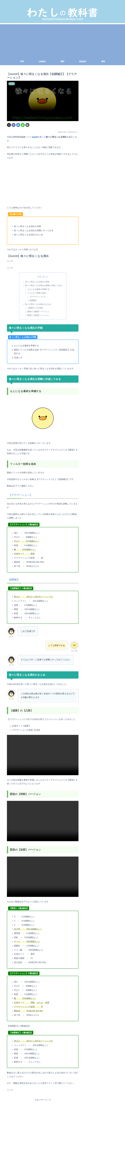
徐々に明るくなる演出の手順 (37, 282)
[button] (27, 125)
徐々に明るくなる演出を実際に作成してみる (43, 285)
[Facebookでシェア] (14, 125)
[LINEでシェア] (23, 125)
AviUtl (35, 137)
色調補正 (33, 300)
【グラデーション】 (38, 297)
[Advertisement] (62, 40)
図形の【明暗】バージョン (38, 312)
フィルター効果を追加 (36, 293)
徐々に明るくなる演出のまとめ (38, 304)
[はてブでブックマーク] (18, 125)
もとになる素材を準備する (38, 289)
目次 (39, 276)
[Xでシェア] (9, 125)
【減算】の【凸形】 (35, 308)
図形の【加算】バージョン (38, 315)
